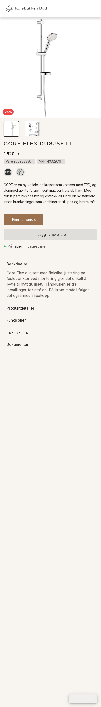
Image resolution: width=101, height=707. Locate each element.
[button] (11, 128)
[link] (72, 8)
